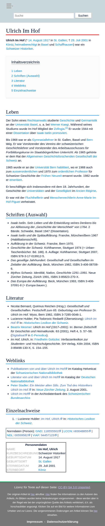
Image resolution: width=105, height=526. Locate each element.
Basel (44, 44)
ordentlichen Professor (73, 171)
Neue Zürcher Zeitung (50, 389)
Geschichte (67, 120)
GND (38, 431)
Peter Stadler (19, 385)
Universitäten (35, 190)
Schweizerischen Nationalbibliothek (39, 372)
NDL (10, 435)
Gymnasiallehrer (43, 139)
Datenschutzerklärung (62, 521)
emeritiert (15, 179)
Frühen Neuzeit (51, 175)
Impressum (35, 521)
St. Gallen (60, 40)
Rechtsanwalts (37, 120)
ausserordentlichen (24, 171)
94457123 (47, 435)
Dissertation (21, 133)
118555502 (51, 431)
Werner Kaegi (60, 124)
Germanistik (89, 120)
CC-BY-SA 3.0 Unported (74, 487)
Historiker (27, 48)
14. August (35, 40)
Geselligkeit (63, 190)
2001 (84, 40)
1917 (46, 40)
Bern (90, 139)
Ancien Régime (86, 190)
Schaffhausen (64, 44)
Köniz (9, 44)
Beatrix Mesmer (21, 327)
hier (33, 494)
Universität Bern (45, 167)
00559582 (21, 435)
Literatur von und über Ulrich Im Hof (34, 377)
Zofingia (59, 128)
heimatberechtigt (26, 44)
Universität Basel (26, 124)
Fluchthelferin (34, 197)
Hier (47, 494)
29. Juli (75, 40)
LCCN (68, 431)
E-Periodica (39, 335)
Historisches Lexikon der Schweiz (46, 322)
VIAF (36, 435)
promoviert (59, 133)
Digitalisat (18, 335)
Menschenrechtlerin (63, 197)
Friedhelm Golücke (46, 339)
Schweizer (13, 48)
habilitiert (63, 167)
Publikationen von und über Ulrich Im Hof (38, 368)
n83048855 (80, 431)
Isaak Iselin (44, 133)
